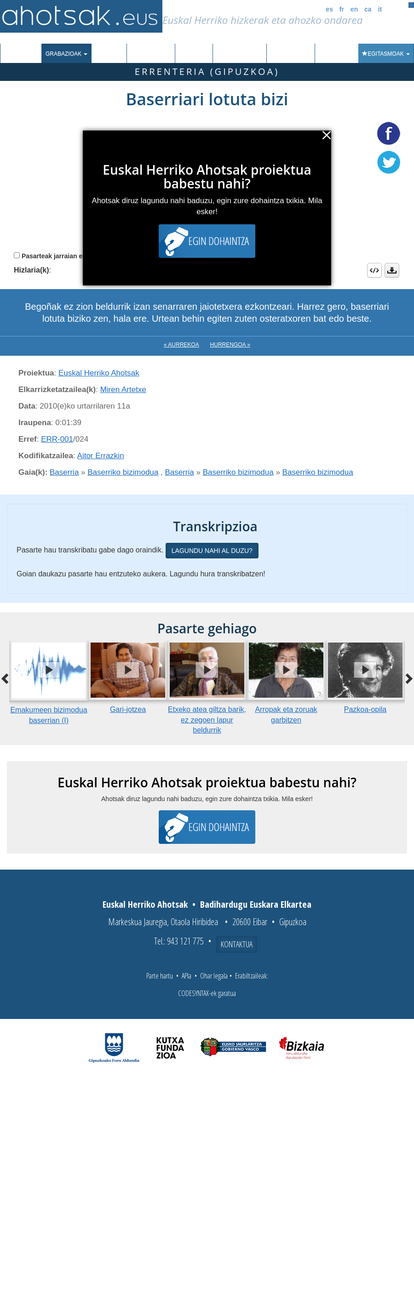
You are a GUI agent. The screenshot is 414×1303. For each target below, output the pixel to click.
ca (368, 9)
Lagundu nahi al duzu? (212, 550)
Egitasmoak (386, 54)
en (354, 9)
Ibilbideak (194, 54)
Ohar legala (214, 976)
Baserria (64, 472)
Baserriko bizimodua (122, 472)
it (380, 9)
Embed (374, 270)
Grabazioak (66, 54)
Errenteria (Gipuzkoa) (207, 71)
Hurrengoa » (230, 344)
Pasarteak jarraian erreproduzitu (71, 256)
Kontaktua (237, 944)
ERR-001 (57, 439)
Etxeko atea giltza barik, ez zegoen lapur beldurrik (207, 720)
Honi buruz (290, 54)
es (329, 9)
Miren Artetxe (123, 389)
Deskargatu (392, 270)
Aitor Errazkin (100, 455)
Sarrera (24, 54)
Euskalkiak (151, 54)
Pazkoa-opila (365, 709)
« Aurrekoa (181, 344)
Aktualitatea (240, 54)
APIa (186, 976)
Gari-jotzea (128, 709)
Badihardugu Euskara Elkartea (255, 904)
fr (341, 9)
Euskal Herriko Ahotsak (98, 373)
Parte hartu (159, 976)
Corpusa (108, 54)
